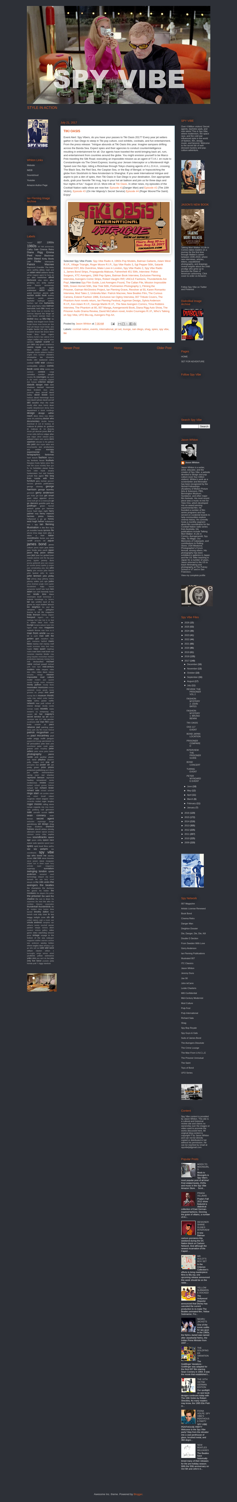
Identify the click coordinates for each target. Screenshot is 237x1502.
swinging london (37, 871)
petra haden (49, 751)
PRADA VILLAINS (202, 1194)
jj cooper (50, 565)
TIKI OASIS (192, 723)
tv (49, 914)
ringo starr (33, 793)
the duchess (48, 888)
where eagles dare (35, 945)
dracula (50, 429)
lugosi (29, 628)
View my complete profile (193, 575)
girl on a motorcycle (43, 501)
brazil (42, 327)
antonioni (31, 288)
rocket (38, 801)
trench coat (32, 914)
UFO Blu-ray (86, 314)
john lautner (33, 573)
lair (28, 602)
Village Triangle (80, 264)
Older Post (164, 348)
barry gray (31, 306)
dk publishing (37, 419)
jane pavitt (42, 550)
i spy (35, 524)
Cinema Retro (47, 249)
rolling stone (48, 804)
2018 (187, 656)
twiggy (30, 917)
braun (36, 327)
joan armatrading (34, 568)
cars (33, 344)
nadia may (31, 698)
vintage (35, 935)
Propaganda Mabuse (101, 271)
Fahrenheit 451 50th (126, 271)
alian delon (43, 280)
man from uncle (36, 633)
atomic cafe (48, 293)
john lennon (34, 575)
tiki (65, 333)
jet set (118, 329)
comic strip (39, 369)
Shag (183, 1023)
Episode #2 (150, 187)
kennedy (44, 592)
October (191, 673)
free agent (38, 476)
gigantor (43, 498)
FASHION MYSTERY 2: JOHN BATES (193, 702)
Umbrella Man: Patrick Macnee (108, 293)
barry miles (41, 306)
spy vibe (164, 329)
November (192, 668)
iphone (29, 533)
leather (44, 604)
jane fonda (32, 550)
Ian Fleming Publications (193, 953)
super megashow (45, 866)
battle (38, 308)
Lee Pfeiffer (34, 261)
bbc (43, 308)
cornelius (31, 374)
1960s (32, 246)
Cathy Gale (33, 249)
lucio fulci (50, 625)
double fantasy (47, 421)
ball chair (39, 303)
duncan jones (41, 431)
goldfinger (32, 506)
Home (118, 348)
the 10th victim (43, 882)
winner (45, 953)
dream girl (31, 431)
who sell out (34, 948)
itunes (42, 538)
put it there (50, 770)
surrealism (49, 868)
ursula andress (34, 922)
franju (51, 468)
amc (38, 283)
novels (44, 708)
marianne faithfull (39, 641)
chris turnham (39, 355)
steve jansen (32, 861)
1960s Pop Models (125, 260)
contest (41, 372)
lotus (40, 622)
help (37, 513)
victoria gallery (41, 930)
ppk (52, 765)
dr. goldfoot (49, 426)
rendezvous (32, 783)
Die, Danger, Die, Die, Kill (193, 933)
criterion (42, 382)
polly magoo (33, 762)
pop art (50, 762)
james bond (36, 544)
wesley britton (47, 943)
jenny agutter (33, 560)
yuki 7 (35, 963)
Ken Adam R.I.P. (80, 304)
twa (52, 914)
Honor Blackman (44, 255)
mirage (40, 675)
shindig (51, 829)
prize (43, 767)
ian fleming (47, 524)
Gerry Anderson (188, 948)
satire (51, 812)
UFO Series (187, 1073)
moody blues (48, 685)
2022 (187, 639)
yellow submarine (45, 956)
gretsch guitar (33, 508)
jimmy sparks (41, 565)
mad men (37, 627)
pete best (45, 744)
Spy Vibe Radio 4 (103, 260)
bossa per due (48, 324)
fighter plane (45, 463)
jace (47, 538)
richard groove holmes (44, 785)
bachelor (31, 301)
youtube (45, 961)
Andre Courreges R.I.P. (139, 311)
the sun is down (43, 899)
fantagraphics (33, 454)
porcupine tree (33, 765)
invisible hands (36, 530)
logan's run (43, 617)
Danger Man (187, 923)
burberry (30, 337)
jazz (33, 555)
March (190, 799)
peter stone (38, 751)
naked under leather (45, 698)
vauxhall (44, 925)
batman (50, 306)
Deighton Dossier (189, 928)
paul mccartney (40, 735)
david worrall (48, 400)
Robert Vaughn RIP (113, 278)
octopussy (44, 711)
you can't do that (43, 958)
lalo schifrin (36, 602)
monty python (34, 684)
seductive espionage (36, 822)
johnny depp (36, 579)
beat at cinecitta (43, 311)
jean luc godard (42, 555)
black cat (50, 316)
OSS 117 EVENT (192, 728)
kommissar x (48, 597)
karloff (38, 589)
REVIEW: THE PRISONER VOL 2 (194, 691)
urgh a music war (46, 920)
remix (51, 780)
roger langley (48, 801)
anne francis (34, 285)
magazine (49, 627)
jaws (29, 555)
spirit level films (41, 846)
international (106, 329)
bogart (40, 322)
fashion (43, 457)
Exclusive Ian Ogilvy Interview (117, 296)
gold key (50, 503)
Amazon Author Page (37, 185)
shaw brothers (34, 827)
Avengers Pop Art (104, 314)
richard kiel (32, 788)
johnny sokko (33, 581)
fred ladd (42, 473)
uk (52, 917)
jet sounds (31, 565)
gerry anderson (45, 492)
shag (147, 329)
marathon (44, 639)
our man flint (42, 722)
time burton (43, 909)
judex (51, 581)
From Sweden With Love (193, 943)
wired (52, 953)
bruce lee (39, 332)
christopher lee (35, 357)
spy (28, 849)
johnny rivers (48, 579)
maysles (34, 657)
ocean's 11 (32, 711)
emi (52, 444)
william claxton (34, 951)
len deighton (33, 607)
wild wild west (47, 948)
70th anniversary (47, 247)
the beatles (47, 885)
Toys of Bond (187, 1068)
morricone (43, 687)
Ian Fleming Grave (116, 289)
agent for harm (45, 275)
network (31, 703)
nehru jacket (40, 701)
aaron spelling (32, 270)
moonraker (32, 687)
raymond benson (35, 777)
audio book (41, 295)
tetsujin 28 (31, 882)
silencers (31, 832)
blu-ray (46, 318)
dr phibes (39, 426)
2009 (187, 842)
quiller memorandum (43, 772)
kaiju (42, 586)
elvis (48, 444)
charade (30, 352)
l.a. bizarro (49, 599)
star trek (37, 858)
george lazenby (46, 489)
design (31, 412)
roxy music (49, 807)
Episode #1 (116, 187)
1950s (50, 242)
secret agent (45, 818)
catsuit (37, 350)
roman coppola (33, 807)
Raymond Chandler (35, 267)
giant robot (32, 498)
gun (43, 508)
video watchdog (40, 933)
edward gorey (48, 437)
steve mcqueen (47, 861)
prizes (51, 767)
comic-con (49, 369)
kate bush (45, 589)
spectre (41, 843)
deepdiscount (38, 408)
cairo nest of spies (47, 340)
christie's (50, 355)
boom (46, 322)
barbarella (49, 303)
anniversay (49, 285)
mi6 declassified (35, 661)
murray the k (32, 696)
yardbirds (31, 956)
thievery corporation (45, 904)
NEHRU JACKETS (202, 1320)
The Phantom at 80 (86, 307)
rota (42, 807)
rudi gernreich (47, 810)
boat (35, 322)
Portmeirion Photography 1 (125, 286)
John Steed (34, 258)
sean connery (36, 815)
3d (39, 247)
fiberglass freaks (33, 463)
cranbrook (42, 380)
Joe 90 (184, 978)
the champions (34, 888)
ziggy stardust (45, 963)
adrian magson (33, 275)
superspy (31, 868)
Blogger (138, 1494)
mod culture (47, 677)
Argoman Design (131, 300)
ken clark (36, 592)
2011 (187, 834)
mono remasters (47, 682)
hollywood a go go (36, 519)
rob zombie (44, 793)
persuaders (35, 744)
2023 (187, 635)
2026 (187, 622)
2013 (187, 825)
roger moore (34, 804)
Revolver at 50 (137, 289)
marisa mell (48, 644)
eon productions (46, 447)
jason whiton (47, 552)
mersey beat (49, 659)
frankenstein (32, 473)
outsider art (40, 725)
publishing (40, 770)
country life (31, 377)
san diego (137, 329)
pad (38, 727)
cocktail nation (81, 329)
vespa (37, 927)
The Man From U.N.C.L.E (193, 1053)
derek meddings (47, 410)
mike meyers (42, 669)
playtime (50, 760)
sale (29, 812)
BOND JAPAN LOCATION (193, 735)
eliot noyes (41, 444)
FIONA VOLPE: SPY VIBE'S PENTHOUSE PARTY (203, 1416)
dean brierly (43, 405)
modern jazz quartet (44, 680)
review (43, 782)
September (192, 677)
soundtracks (40, 837)
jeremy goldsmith (33, 563)
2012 (187, 830)
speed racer (49, 843)
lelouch (51, 604)
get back (39, 496)
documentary (33, 421)
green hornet (47, 506)
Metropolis (49, 261)
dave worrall (41, 392)
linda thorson (33, 614)
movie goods (41, 690)
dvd (49, 431)
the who (47, 901)
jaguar (51, 540)
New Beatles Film (137, 293)
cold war (40, 362)
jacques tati (40, 541)
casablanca (49, 344)
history (50, 516)
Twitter (203, 287)
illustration (33, 527)
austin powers (46, 298)
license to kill (33, 612)
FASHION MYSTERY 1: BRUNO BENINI (193, 714)
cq (48, 377)
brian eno (49, 327)
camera (30, 342)
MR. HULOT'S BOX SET (202, 1258)
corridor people (46, 374)
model (29, 680)
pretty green (33, 767)
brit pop (44, 329)
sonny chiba (41, 834)
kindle (36, 594)
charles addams (41, 352)
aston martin (46, 290)
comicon (30, 372)
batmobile (31, 308)
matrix (29, 652)
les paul (45, 607)
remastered (41, 780)
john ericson (38, 571)
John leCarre (187, 983)
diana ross (43, 416)
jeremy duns (47, 560)
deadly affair (32, 405)
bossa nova (37, 324)
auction (30, 295)
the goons (32, 891)
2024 (187, 631)
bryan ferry (33, 334)
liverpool (31, 617)
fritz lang (49, 476)
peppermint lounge (34, 741)
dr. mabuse (32, 429)
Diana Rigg (35, 252)
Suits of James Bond (191, 1038)
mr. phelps (39, 692)
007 (39, 242)
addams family (47, 272)
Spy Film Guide (90, 282)
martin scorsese (33, 646)
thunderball (32, 906)
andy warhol (48, 283)
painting (44, 727)
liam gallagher (46, 610)
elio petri (31, 444)
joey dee (45, 568)
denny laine (49, 408)
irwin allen (47, 533)
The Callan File (134, 282)
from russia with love (40, 478)
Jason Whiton (192, 462)
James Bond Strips (77, 271)
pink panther (40, 757)
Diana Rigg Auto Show (149, 307)
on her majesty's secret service (40, 715)
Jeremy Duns (187, 973)
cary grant (40, 344)
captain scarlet (42, 342)
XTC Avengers (83, 275)
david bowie (40, 394)
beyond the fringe (43, 313)
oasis (51, 709)
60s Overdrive (88, 268)
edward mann (33, 439)
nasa (29, 700)
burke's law (38, 337)
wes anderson (33, 943)
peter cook (42, 746)
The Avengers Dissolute (192, 1043)
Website (31, 165)
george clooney (35, 486)
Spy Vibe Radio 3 (123, 264)
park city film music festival (43, 730)
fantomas (49, 454)
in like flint (44, 527)
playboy (42, 759)
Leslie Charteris (188, 988)
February (191, 803)
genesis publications (44, 483)
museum (42, 695)
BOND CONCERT (193, 763)
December (192, 664)
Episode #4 (132, 191)
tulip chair (42, 914)
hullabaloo (49, 521)
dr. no (43, 429)
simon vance (41, 832)
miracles (30, 675)
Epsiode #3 (79, 191)
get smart (49, 495)
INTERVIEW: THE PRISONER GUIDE (194, 754)
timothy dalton (41, 911)
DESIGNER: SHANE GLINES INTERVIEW (203, 1226)
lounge (127, 329)
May (189, 790)
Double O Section (189, 938)
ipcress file (48, 530)
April (189, 795)
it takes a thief (40, 534)
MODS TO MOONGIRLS (203, 1167)
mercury (40, 659)
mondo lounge (33, 682)
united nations (32, 920)
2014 (187, 821)
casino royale (34, 347)
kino (44, 594)
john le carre (47, 573)
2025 (187, 627)
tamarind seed (47, 874)
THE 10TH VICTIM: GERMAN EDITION (202, 1383)
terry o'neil (49, 879)
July (189, 685)
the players (41, 893)
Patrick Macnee (40, 264)
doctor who (48, 418)
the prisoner (34, 895)
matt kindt (45, 651)
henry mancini (47, 513)
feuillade (50, 460)
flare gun (50, 466)
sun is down (38, 863)
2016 (187, 813)
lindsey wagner (48, 615)
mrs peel (49, 692)
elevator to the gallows (45, 442)
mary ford (45, 646)
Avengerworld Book (123, 307)
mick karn (36, 667)
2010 (187, 838)
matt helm (36, 651)
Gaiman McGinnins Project (89, 289)
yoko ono (31, 958)
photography (34, 754)
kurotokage (39, 599)
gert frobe (31, 496)
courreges (41, 377)
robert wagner (42, 799)
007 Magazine (188, 903)
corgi (52, 372)
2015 (187, 817)
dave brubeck (34, 390)
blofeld (30, 319)
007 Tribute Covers (146, 296)
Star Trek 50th (101, 286)
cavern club (48, 350)
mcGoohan (43, 657)
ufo (48, 917)
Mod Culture (187, 1003)
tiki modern (32, 909)
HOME (184, 356)
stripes (29, 863)
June (190, 786)
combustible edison (36, 366)
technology (32, 877)
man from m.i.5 (47, 630)
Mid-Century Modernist (192, 998)
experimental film (40, 452)
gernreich (30, 493)
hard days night (40, 511)
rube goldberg (33, 810)
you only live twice (40, 959)
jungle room (43, 584)
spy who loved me (36, 855)
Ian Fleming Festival (108, 300)
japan (51, 550)
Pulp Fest (185, 1008)
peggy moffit (39, 738)
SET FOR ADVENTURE (193, 361)
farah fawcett (32, 458)
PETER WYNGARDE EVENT (194, 778)
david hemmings (41, 397)
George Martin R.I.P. (102, 304)
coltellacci (50, 363)
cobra (51, 360)
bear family (31, 311)
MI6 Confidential (189, 993)
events (94, 329)
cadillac (36, 340)
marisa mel (37, 644)
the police (50, 893)
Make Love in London (109, 268)
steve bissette (48, 858)
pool (42, 762)
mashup (50, 649)
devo (36, 416)
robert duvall (39, 796)
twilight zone (39, 917)
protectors (31, 770)
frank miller (32, 471)
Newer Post (72, 348)
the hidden (44, 891)
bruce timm (49, 332)
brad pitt (30, 327)
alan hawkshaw (39, 277)
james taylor (39, 548)
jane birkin (49, 547)
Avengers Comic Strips (88, 278)
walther (38, 941)
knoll (39, 597)
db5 (29, 402)
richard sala (33, 790)
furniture (31, 481)
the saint (46, 896)
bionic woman (39, 316)
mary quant (39, 649)
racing (29, 775)
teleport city (43, 877)
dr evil (38, 424)
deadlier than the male (43, 403)
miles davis (42, 672)
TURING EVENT (192, 770)
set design (43, 824)
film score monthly (38, 466)
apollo (41, 288)
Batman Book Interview (125, 275)
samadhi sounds (40, 812)
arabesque (31, 290)
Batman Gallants (146, 260)
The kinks (49, 267)
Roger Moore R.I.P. (101, 264)
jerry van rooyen (47, 563)
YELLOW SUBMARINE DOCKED (203, 1290)
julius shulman (32, 584)
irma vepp (37, 533)
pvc (28, 772)
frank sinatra (47, 471)
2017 (187, 660)
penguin (50, 738)
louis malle (49, 623)
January (191, 807)
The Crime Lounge (190, 1048)
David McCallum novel (112, 311)
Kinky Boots (48, 259)
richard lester (47, 788)
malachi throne (33, 630)
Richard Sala (187, 1018)
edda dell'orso (38, 434)
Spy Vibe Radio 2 (133, 268)
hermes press (35, 516)
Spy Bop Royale (189, 1028)
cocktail (30, 363)
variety (37, 925)
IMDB (30, 170)
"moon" (30, 243)
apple (51, 288)
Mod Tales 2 (82, 293)
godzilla (42, 503)
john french (49, 570)
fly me (29, 468)
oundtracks (31, 722)
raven (37, 775)
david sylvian (36, 400)
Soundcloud (33, 175)
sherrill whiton (41, 829)
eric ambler (34, 449)
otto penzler (48, 719)
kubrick (30, 599)
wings (39, 953)
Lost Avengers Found (112, 282)
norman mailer (33, 709)
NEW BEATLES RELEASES (203, 1447)
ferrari (41, 460)
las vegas (36, 605)
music (50, 695)
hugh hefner (38, 521)
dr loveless (46, 424)
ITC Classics (187, 963)
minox (51, 672)
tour (52, 912)
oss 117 (38, 719)
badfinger (41, 301)
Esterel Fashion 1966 (86, 296)
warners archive (48, 941)
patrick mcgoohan (38, 732)
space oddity (37, 840)
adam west (35, 272)
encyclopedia (32, 447)
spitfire (51, 846)
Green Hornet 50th (80, 286)
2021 (187, 644)
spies (155, 329)
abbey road (44, 270)
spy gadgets (41, 849)
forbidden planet (40, 468)
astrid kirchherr (34, 293)
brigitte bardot (33, 329)
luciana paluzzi (40, 625)
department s (33, 410)
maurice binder (42, 654)
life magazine (48, 612)
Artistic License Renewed (193, 908)
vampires (46, 923)
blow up (38, 319)
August (191, 681)
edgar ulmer (36, 437)
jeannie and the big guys (44, 558)
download (31, 424)
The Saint (186, 1063)
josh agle (44, 581)
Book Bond (186, 913)
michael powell (40, 664)
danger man (42, 384)
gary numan (41, 481)
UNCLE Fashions (135, 278)
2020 (187, 648)
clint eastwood (40, 360)
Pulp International (189, 1013)
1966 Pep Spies (102, 275)
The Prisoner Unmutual (192, 1058)
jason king (32, 552)
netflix (51, 701)
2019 (187, 652)
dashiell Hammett (45, 387)
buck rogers (47, 334)
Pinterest (189, 289)
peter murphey (41, 749)
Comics (131, 304)
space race (48, 840)
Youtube (31, 180)
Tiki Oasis (121, 183)
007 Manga (104, 307)
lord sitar (38, 620)
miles (34, 672)
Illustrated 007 (188, 958)
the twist (39, 902)
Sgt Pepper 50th (143, 264)
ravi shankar (47, 775)
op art (45, 716)
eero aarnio (44, 439)
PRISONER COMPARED (193, 743)
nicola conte (48, 706)
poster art (45, 764)
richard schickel (47, 791)
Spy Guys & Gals (189, 1033)
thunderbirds (45, 906)
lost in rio (46, 620)
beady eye (50, 308)
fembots (34, 460)
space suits (32, 843)
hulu (28, 525)
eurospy (50, 449)
